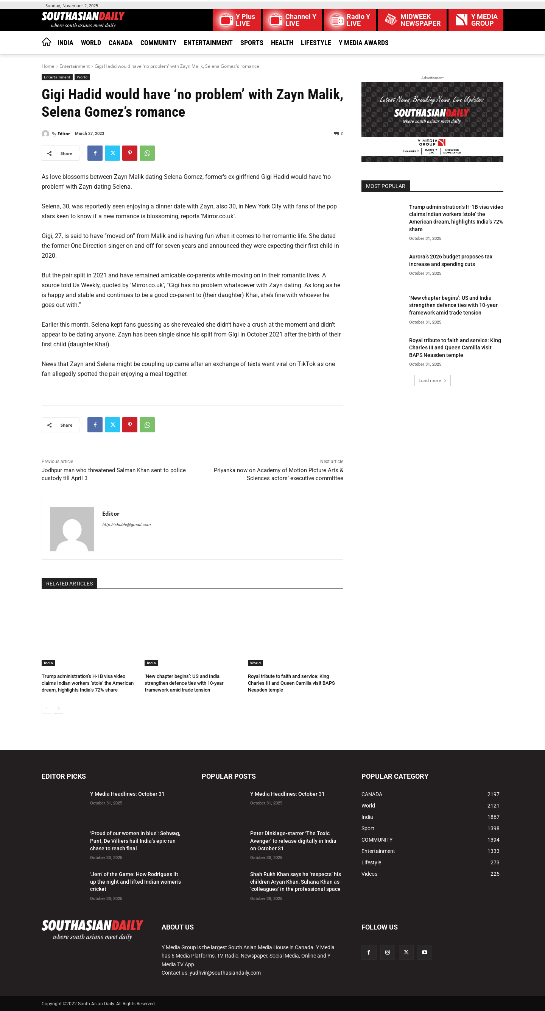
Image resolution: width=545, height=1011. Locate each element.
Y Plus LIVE (245, 20)
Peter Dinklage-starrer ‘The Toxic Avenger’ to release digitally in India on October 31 (293, 840)
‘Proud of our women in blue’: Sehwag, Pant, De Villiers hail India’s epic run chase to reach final (135, 840)
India (48, 662)
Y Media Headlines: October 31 (127, 794)
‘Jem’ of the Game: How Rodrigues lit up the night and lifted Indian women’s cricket (135, 881)
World (82, 77)
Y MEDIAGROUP (484, 20)
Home (48, 66)
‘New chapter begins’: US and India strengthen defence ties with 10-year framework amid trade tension (184, 683)
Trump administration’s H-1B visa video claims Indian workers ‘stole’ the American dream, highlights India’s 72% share (88, 683)
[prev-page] (46, 709)
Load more (433, 380)
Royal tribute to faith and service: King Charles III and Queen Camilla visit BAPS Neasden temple (291, 683)
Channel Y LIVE (300, 20)
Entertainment (74, 66)
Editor (64, 133)
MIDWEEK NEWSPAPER (420, 20)
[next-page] (58, 709)
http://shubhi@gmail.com (126, 524)
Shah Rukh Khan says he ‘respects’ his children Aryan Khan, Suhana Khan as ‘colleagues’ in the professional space (295, 881)
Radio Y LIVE (358, 20)
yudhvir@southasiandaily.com (225, 973)
